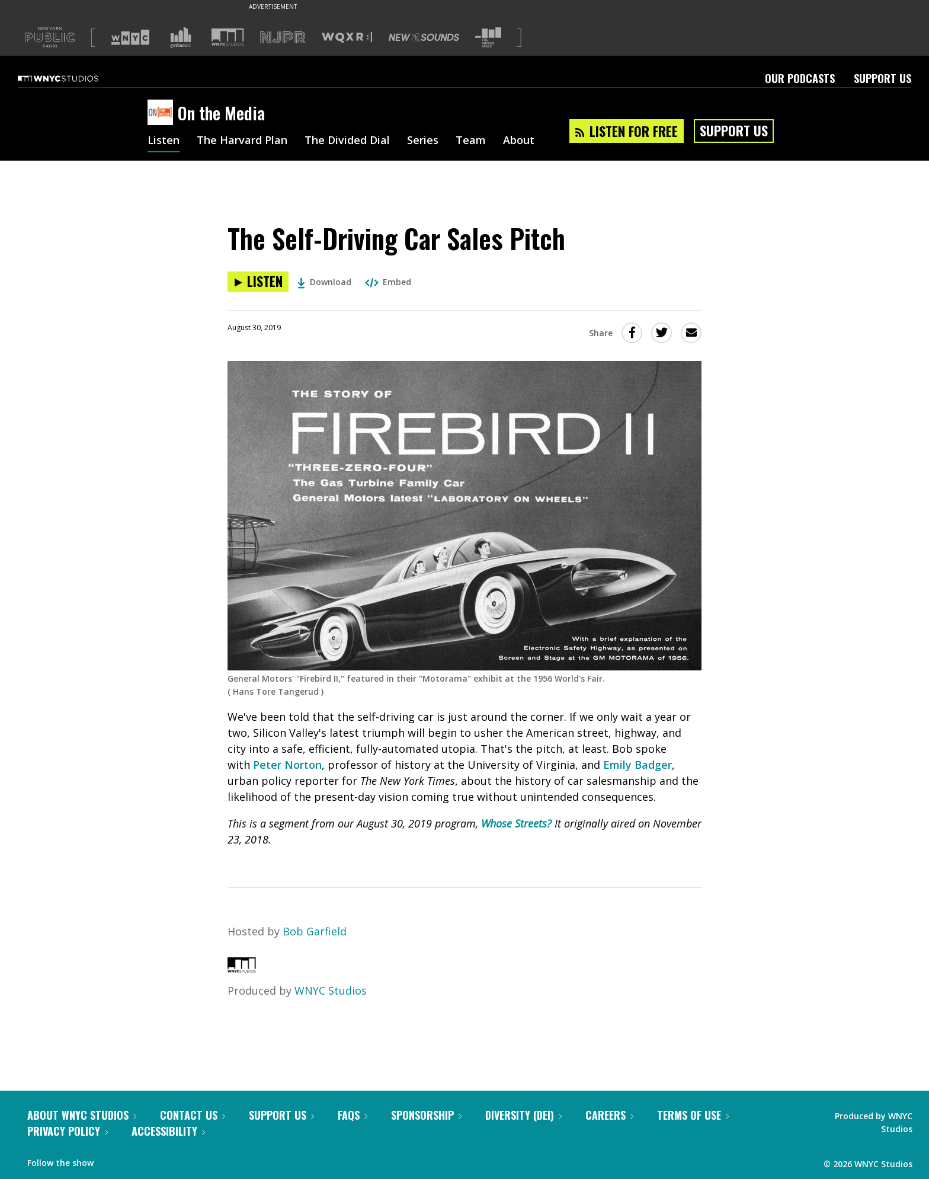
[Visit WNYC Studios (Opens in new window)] (228, 37)
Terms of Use (693, 1115)
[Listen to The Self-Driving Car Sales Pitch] (258, 281)
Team (471, 141)
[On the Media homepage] (163, 113)
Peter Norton (287, 765)
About (518, 141)
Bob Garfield (315, 931)
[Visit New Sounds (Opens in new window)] (424, 37)
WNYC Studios (330, 990)
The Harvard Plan (242, 141)
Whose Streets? (516, 823)
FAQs (352, 1115)
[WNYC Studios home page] (73, 78)
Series (422, 141)
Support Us (882, 78)
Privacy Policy (67, 1131)
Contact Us (192, 1115)
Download (324, 281)
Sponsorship (426, 1115)
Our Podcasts (800, 78)
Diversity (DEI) (523, 1115)
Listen (164, 141)
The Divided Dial (347, 141)
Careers (609, 1115)
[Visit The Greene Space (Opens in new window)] (488, 37)
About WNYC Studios (81, 1115)
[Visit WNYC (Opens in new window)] (130, 37)
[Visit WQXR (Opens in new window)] (347, 37)
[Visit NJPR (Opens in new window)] (283, 37)
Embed (388, 281)
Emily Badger (637, 765)
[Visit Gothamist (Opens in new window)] (181, 37)
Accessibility (168, 1131)
